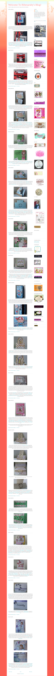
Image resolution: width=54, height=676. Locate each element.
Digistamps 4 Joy (15, 328)
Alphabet (18, 329)
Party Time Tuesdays (16, 44)
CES (27, 81)
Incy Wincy (17, 395)
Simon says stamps (26, 663)
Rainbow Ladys (23, 421)
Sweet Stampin (31, 366)
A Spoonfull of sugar (22, 366)
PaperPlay (27, 574)
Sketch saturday (13, 81)
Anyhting (14, 274)
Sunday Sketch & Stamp (11, 421)
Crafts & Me (31, 328)
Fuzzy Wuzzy (24, 392)
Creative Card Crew (26, 492)
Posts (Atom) (22, 673)
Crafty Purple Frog (18, 663)
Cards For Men (18, 42)
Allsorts (23, 80)
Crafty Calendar (23, 275)
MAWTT (29, 392)
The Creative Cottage (19, 525)
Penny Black (15, 80)
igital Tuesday (30, 161)
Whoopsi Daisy (19, 161)
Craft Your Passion (11, 525)
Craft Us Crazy (29, 421)
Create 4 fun (28, 248)
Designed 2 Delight (26, 106)
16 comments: (18, 216)
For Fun (18, 45)
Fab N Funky (30, 393)
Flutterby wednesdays (23, 574)
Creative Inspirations (17, 492)
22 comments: (18, 495)
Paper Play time (16, 211)
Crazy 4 (17, 493)
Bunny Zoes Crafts (14, 184)
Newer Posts (10, 671)
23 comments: (18, 129)
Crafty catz (13, 550)
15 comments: (18, 331)
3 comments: (18, 427)
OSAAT (25, 212)
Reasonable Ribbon (10, 395)
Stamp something (16, 83)
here (29, 183)
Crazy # (25, 525)
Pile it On (27, 666)
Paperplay (29, 276)
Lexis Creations (27, 42)
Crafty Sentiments (23, 145)
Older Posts (30, 671)
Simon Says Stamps (36, 242)
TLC (29, 232)
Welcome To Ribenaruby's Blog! (24, 4)
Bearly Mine (27, 301)
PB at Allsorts (18, 490)
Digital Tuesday (12, 420)
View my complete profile (37, 17)
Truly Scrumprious (16, 125)
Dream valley (21, 82)
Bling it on (11, 552)
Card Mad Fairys (24, 328)
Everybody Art (25, 44)
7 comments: (18, 370)
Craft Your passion (25, 211)
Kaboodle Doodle (27, 45)
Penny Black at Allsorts (25, 445)
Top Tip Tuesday (26, 329)
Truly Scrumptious (15, 276)
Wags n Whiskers (22, 550)
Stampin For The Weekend (18, 124)
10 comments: (18, 165)
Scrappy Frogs (16, 574)
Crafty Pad (16, 250)
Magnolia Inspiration (36, 241)
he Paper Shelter (30, 124)
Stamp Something (21, 419)
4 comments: (18, 614)
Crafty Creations (10, 493)
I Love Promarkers (23, 276)
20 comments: (18, 280)
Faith (13, 418)
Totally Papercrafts (29, 550)
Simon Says (30, 275)
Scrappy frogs (27, 181)
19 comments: (18, 554)
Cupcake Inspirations (20, 527)
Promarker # (29, 82)
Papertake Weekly (15, 45)
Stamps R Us (25, 125)
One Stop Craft (25, 664)
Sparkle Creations (17, 248)
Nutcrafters (22, 27)
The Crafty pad (22, 367)
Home (20, 671)
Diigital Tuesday (21, 327)
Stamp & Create (19, 552)
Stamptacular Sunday (28, 122)
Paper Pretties (26, 161)
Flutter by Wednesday (25, 83)
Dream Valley (28, 367)
